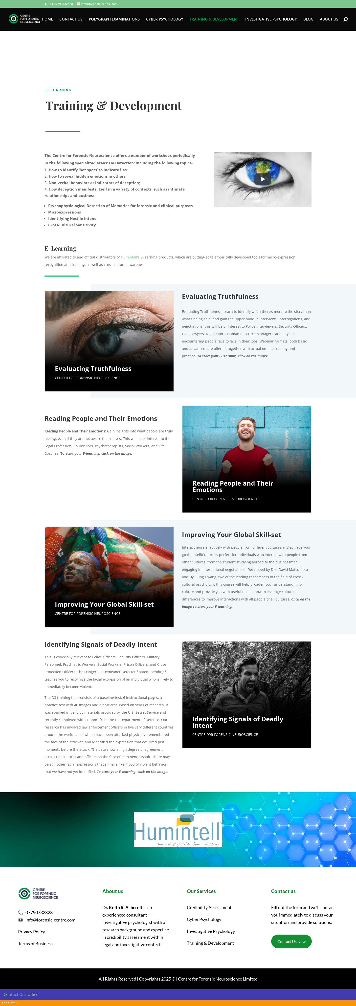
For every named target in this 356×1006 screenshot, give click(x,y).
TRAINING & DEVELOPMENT (214, 19)
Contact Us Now (291, 941)
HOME (47, 19)
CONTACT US (70, 19)
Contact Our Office (21, 994)
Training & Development (210, 943)
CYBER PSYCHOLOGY (164, 19)
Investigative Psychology (211, 931)
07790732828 (39, 912)
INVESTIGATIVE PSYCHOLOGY (271, 19)
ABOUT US (329, 19)
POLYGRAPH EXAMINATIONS (114, 19)
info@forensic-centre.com (50, 919)
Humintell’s (130, 257)
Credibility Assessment (209, 907)
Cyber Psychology (204, 919)
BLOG (308, 19)
